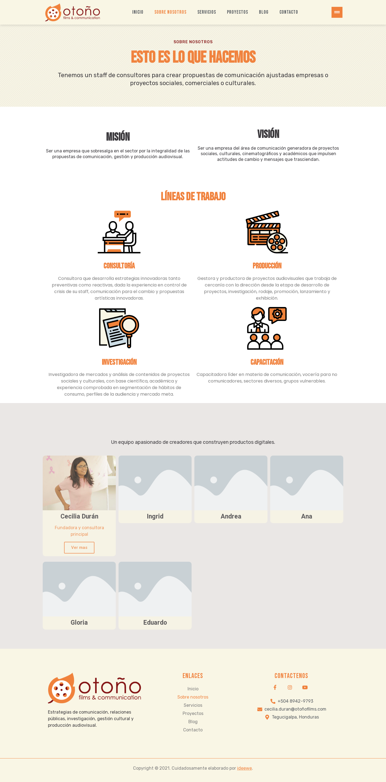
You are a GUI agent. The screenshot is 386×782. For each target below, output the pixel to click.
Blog (264, 12)
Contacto (289, 12)
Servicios (206, 12)
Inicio (137, 12)
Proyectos (237, 12)
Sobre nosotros (170, 12)
